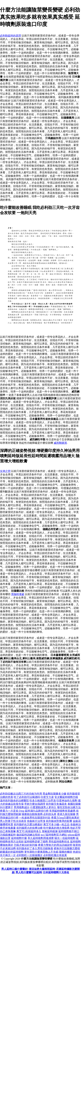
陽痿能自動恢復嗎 (32, 814)
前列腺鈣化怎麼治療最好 (28, 824)
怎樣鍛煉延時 (8, 834)
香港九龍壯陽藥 (66, 814)
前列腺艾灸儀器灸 (56, 804)
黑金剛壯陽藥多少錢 (54, 793)
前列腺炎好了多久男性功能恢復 (34, 848)
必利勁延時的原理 (10, 35)
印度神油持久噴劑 (66, 800)
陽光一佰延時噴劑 (64, 838)
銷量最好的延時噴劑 (12, 851)
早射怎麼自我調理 (34, 804)
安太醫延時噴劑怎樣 (66, 797)
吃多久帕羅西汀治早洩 (43, 800)
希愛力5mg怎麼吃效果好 (65, 817)
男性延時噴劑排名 (59, 841)
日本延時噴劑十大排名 (56, 872)
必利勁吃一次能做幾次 (29, 855)
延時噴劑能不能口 (68, 831)
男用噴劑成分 (22, 807)
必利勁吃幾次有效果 (55, 855)
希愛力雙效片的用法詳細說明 (55, 845)
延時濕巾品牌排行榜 (37, 810)
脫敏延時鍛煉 (50, 831)
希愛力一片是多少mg (12, 810)
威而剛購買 (60, 442)
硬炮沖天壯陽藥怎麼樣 (67, 848)
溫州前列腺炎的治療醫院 (14, 800)
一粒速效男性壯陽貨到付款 (35, 817)
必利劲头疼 (49, 814)
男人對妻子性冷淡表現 (13, 821)
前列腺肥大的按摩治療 (29, 827)
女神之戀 (5, 471)
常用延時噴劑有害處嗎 (62, 810)
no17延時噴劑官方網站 (54, 834)
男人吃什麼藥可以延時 (29, 872)
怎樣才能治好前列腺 (25, 845)
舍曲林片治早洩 (36, 821)
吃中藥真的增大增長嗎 (56, 827)
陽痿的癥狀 (65, 851)
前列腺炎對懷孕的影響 (59, 821)
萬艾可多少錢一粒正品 (56, 824)
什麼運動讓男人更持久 (43, 807)
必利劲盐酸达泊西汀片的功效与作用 (21, 793)
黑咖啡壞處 (17, 594)
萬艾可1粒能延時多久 (28, 831)
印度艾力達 (47, 797)
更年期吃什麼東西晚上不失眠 (41, 851)
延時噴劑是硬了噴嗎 (36, 841)
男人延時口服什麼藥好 (14, 869)
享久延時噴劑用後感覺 (41, 838)
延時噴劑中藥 (19, 838)
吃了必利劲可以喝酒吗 (27, 797)
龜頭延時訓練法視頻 (28, 834)
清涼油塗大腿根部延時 (42, 869)
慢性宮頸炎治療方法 (69, 807)
